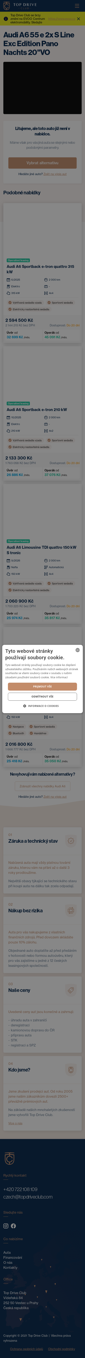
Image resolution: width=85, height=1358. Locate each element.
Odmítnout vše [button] (42, 696)
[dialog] (42, 679)
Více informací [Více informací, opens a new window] (59, 677)
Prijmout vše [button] (42, 686)
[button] (42, 706)
